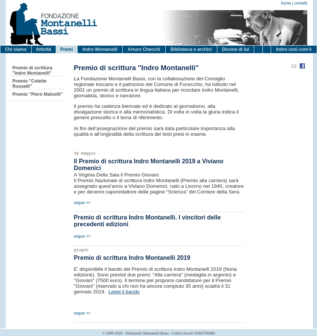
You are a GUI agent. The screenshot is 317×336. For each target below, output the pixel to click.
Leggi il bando (124, 292)
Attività (43, 49)
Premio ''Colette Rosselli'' (29, 83)
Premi (66, 49)
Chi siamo (15, 49)
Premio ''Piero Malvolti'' (37, 94)
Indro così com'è (294, 49)
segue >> (82, 202)
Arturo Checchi (144, 49)
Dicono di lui (235, 49)
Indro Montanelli (99, 49)
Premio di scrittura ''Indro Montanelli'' (32, 70)
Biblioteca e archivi (191, 49)
